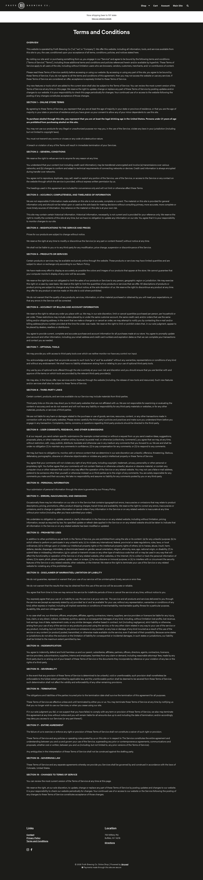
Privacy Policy (33, 837)
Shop (143, 5)
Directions (110, 842)
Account (165, 5)
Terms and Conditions (37, 841)
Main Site (178, 5)
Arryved (124, 864)
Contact (30, 834)
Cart (155, 5)
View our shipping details (101, 18)
